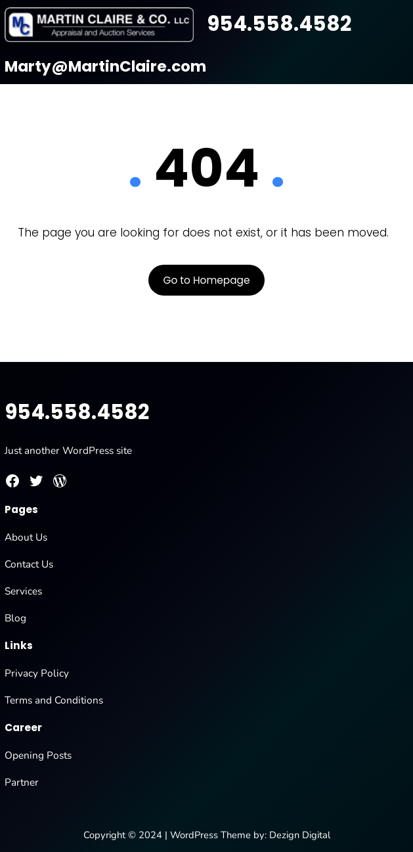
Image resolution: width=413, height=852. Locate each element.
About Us (26, 537)
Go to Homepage (206, 280)
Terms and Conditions (54, 700)
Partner (22, 782)
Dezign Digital (299, 834)
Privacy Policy (37, 673)
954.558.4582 (279, 24)
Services (23, 591)
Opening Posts (38, 755)
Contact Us (29, 564)
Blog (15, 618)
